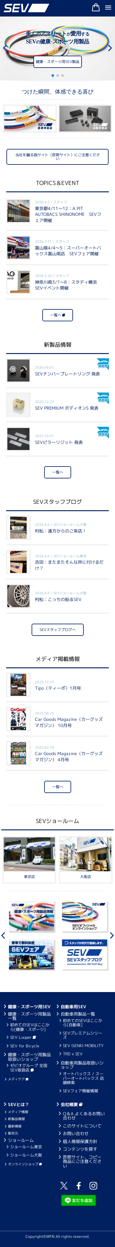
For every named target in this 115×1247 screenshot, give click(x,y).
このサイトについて (82, 1126)
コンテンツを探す (80, 1149)
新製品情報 (16, 1118)
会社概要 (71, 1104)
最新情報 (14, 1126)
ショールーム (21, 1140)
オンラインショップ (25, 1164)
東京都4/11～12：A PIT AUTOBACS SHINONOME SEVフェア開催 (68, 211)
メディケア (18, 1079)
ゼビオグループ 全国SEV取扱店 (28, 1067)
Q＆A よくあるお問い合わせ (84, 1116)
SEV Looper (23, 1037)
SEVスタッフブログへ (58, 629)
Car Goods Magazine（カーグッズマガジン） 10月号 (69, 719)
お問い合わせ (76, 1133)
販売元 (13, 1133)
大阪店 (85, 876)
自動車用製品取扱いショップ (82, 1065)
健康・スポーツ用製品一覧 (29, 1016)
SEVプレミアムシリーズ (82, 1035)
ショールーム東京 (26, 1146)
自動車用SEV (73, 1006)
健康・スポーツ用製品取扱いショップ (29, 1057)
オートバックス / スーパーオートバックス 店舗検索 (83, 1078)
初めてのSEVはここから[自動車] (82, 1022)
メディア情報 (18, 1111)
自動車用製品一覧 (78, 1014)
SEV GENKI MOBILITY (83, 1045)
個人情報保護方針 (80, 1141)
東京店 (29, 876)
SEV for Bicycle (24, 1046)
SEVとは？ (18, 1104)
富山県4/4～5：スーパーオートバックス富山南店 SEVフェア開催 (68, 247)
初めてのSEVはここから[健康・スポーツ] (29, 1027)
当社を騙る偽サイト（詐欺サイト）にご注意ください (57, 156)
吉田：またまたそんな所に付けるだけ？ (69, 562)
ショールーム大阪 (26, 1155)
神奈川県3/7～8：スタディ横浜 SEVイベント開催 (68, 282)
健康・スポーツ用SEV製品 (58, 63)
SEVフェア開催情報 (80, 1091)
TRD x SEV (72, 1054)
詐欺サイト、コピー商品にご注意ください (82, 1161)
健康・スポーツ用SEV (29, 1006)
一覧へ (57, 315)
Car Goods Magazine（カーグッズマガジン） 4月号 (69, 753)
